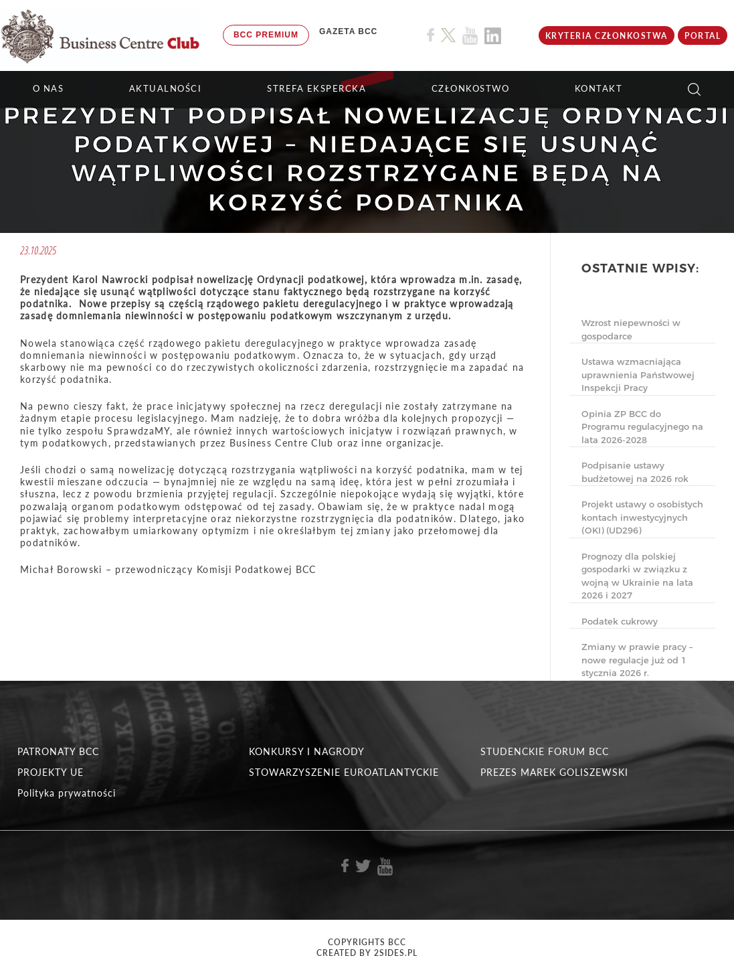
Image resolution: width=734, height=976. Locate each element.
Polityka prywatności (66, 793)
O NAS (48, 88)
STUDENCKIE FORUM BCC (544, 751)
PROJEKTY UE (50, 772)
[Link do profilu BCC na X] (448, 35)
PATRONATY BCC (58, 751)
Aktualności (165, 88)
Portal (702, 36)
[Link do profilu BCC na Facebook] (431, 35)
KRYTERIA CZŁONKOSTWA (606, 36)
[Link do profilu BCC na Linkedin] (492, 35)
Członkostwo (471, 88)
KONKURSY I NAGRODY (307, 751)
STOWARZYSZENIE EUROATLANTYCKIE (344, 772)
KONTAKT (599, 88)
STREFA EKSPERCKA (316, 88)
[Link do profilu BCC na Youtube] (470, 36)
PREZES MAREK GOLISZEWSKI (554, 772)
